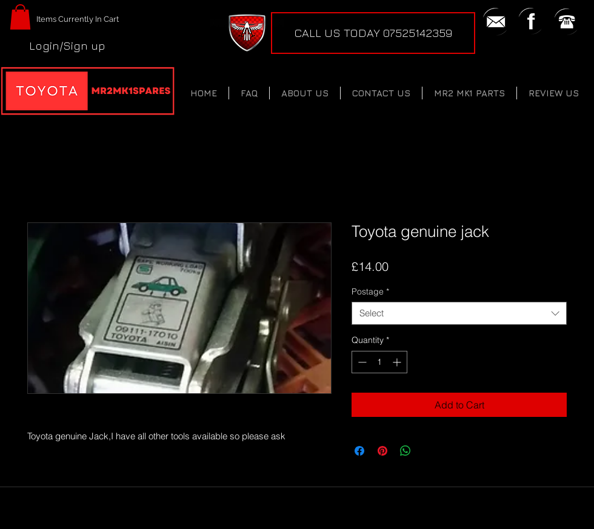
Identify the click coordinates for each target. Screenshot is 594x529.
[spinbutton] (379, 362)
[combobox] (459, 313)
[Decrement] (361, 362)
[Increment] (397, 362)
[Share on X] (428, 451)
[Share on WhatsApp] (405, 451)
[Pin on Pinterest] (382, 451)
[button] (20, 17)
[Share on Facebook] (359, 451)
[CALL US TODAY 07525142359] (373, 33)
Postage (370, 291)
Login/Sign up (67, 45)
